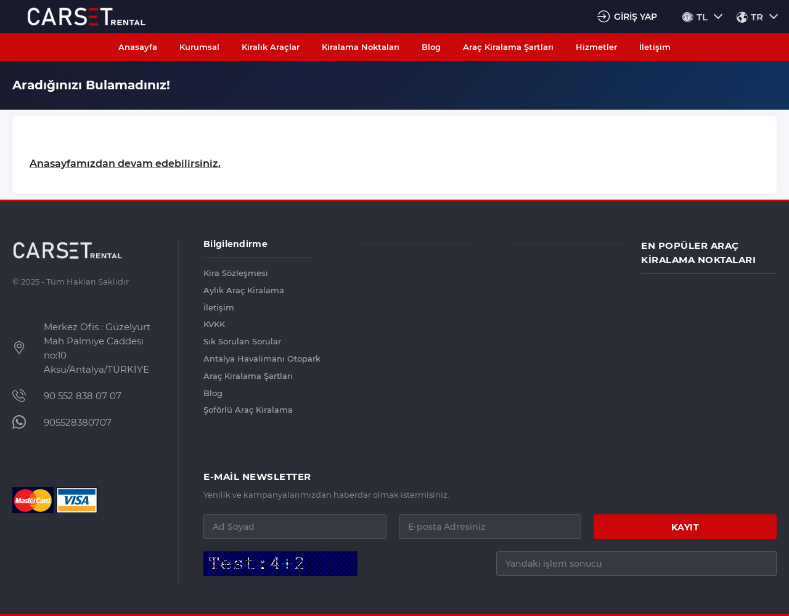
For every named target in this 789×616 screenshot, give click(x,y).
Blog (431, 47)
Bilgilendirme (235, 243)
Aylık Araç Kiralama (243, 290)
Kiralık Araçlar (271, 47)
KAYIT (685, 527)
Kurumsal (199, 47)
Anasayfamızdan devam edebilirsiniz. (125, 163)
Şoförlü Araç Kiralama (248, 410)
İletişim (655, 47)
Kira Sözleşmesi (235, 273)
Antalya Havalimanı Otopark (259, 358)
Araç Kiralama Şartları (508, 47)
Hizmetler (596, 47)
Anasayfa (137, 47)
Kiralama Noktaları (360, 47)
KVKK (214, 324)
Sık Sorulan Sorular (242, 341)
